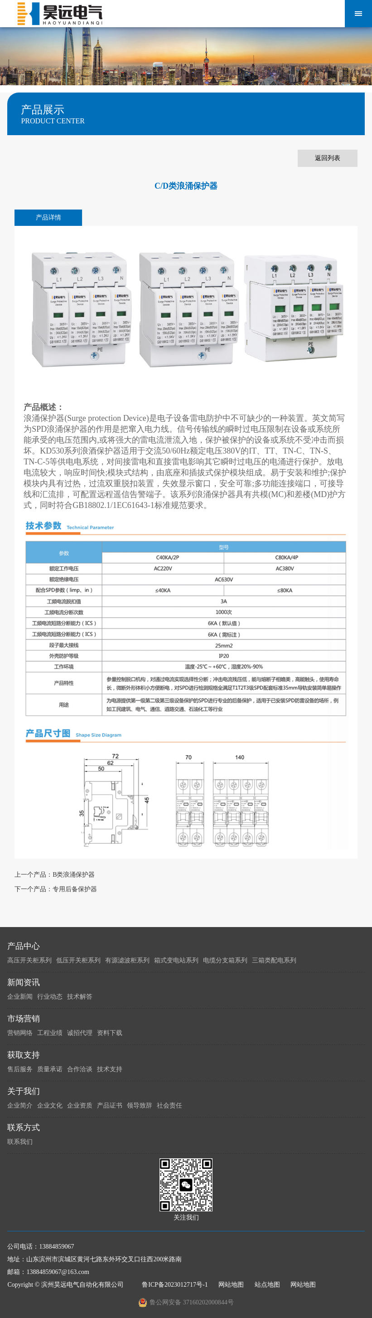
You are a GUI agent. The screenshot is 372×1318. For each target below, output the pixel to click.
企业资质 (79, 1105)
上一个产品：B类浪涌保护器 (54, 874)
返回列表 (327, 158)
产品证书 (109, 1105)
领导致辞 (139, 1105)
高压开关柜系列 (29, 960)
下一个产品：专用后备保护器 (55, 889)
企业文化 (50, 1105)
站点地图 (267, 1284)
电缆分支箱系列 (225, 960)
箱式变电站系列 (176, 960)
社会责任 (169, 1105)
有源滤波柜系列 (127, 960)
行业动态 (50, 996)
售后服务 (20, 1069)
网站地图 (231, 1284)
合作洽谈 (79, 1069)
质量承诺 (50, 1069)
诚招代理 (79, 1033)
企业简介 (20, 1105)
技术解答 (79, 996)
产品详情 (48, 217)
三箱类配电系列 (274, 960)
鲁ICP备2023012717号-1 (175, 1284)
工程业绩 (50, 1033)
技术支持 (109, 1069)
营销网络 (20, 1033)
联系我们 (20, 1141)
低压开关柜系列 (78, 960)
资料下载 (109, 1033)
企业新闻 (20, 996)
